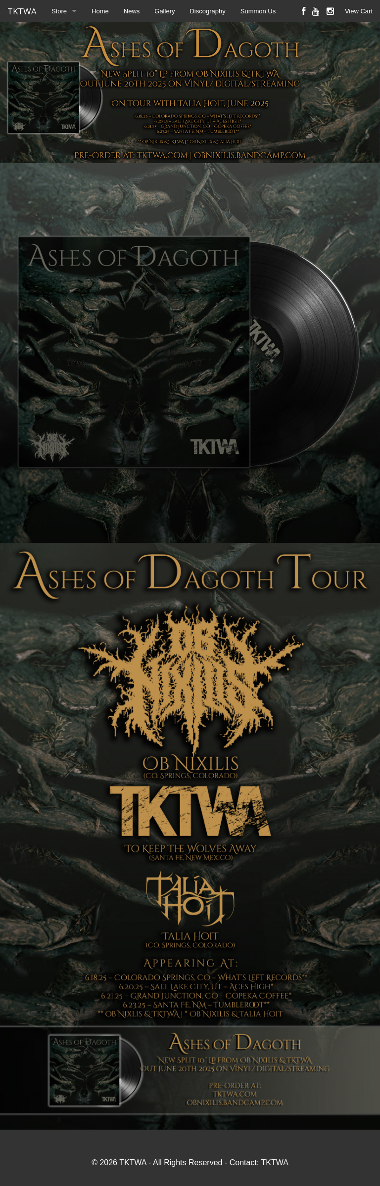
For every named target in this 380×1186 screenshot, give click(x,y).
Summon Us (258, 11)
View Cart (359, 11)
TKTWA (22, 11)
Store (59, 11)
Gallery (164, 11)
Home (100, 11)
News (132, 11)
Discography (207, 11)
